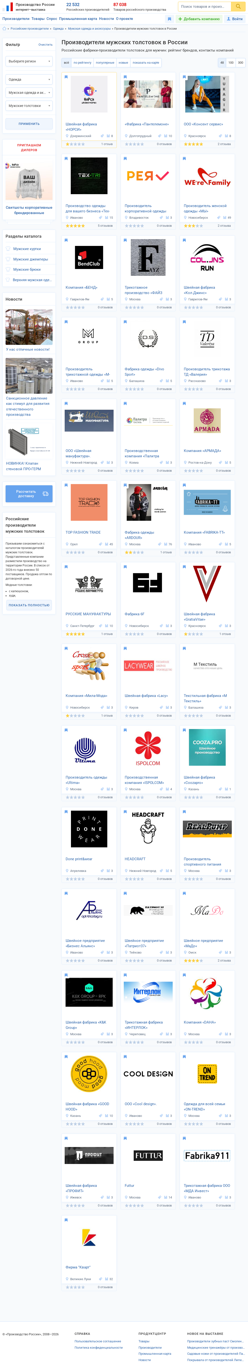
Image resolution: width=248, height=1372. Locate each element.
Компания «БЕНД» (81, 287)
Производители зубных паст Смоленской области (216, 1341)
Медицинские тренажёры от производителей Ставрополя (216, 1347)
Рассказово (195, 381)
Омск (190, 952)
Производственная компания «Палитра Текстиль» (142, 454)
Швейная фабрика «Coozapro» (199, 780)
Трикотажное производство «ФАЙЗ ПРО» (143, 290)
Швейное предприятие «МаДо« (203, 943)
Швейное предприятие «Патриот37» (144, 943)
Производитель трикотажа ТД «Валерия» (207, 372)
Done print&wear (79, 859)
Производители (16, 19)
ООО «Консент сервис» (203, 124)
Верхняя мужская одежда (33, 278)
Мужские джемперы (30, 257)
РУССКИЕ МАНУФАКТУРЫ (88, 614)
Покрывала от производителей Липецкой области (216, 1360)
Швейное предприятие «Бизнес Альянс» (85, 943)
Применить (29, 124)
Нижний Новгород (81, 462)
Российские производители (30, 28)
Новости (106, 19)
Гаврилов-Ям (77, 299)
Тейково (132, 952)
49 (227, 217)
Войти (235, 19)
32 (109, 1279)
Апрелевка (75, 871)
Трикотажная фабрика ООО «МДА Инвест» (207, 1188)
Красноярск (195, 136)
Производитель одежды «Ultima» (86, 780)
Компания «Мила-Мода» (86, 696)
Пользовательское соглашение (98, 1341)
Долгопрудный (138, 136)
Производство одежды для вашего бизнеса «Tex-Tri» (88, 209)
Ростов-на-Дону (198, 462)
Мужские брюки (27, 268)
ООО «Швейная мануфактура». (78, 454)
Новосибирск (196, 217)
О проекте (124, 19)
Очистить (46, 44)
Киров (131, 707)
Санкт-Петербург (79, 626)
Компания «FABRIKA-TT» (204, 532)
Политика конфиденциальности (99, 1347)
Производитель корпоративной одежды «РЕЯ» (145, 209)
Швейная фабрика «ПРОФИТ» (81, 1188)
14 (168, 1197)
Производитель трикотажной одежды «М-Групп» (88, 372)
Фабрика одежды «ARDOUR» (139, 535)
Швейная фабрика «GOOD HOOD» (87, 1107)
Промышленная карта (78, 19)
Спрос (51, 19)
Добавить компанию (202, 19)
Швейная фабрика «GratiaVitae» (199, 617)
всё (66, 62)
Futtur (129, 1185)
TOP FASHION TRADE (83, 532)
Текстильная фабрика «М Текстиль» (205, 698)
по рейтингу (82, 62)
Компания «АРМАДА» (202, 451)
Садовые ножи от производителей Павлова (216, 1353)
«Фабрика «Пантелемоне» (147, 124)
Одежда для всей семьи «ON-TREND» (204, 1107)
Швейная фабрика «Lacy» (146, 696)
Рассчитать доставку (32, 487)
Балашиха (134, 381)
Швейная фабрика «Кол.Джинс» (199, 290)
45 (109, 544)
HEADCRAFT (135, 859)
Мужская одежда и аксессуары (89, 28)
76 (168, 544)
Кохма (131, 462)
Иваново (74, 217)
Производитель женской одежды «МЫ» (205, 209)
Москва (132, 299)
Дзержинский (78, 136)
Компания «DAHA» (200, 1022)
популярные (104, 62)
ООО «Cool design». (141, 1104)
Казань (191, 789)
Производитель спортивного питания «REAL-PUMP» (202, 862)
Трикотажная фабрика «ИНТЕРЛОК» (144, 1025)
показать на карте (144, 62)
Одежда (58, 28)
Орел (71, 544)
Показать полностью (29, 598)
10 (168, 136)
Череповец (135, 1034)
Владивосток (136, 217)
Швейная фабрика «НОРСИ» (81, 127)
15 (109, 217)
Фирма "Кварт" (78, 1267)
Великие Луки (78, 1279)
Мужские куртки (27, 247)
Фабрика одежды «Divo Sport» (144, 372)
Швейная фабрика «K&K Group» (86, 1025)
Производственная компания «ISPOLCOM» (144, 780)
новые (122, 62)
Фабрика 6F (134, 614)
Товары (38, 19)
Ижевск (73, 1197)
